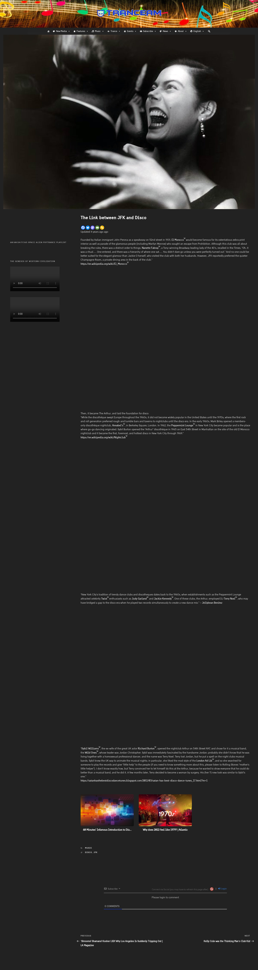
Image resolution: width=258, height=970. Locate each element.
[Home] (48, 24)
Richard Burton (146, 741)
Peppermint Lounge (182, 418)
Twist (104, 591)
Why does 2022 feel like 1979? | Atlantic (165, 822)
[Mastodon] (92, 221)
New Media (63, 24)
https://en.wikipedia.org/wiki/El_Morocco (104, 256)
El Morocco (178, 232)
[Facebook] (83, 221)
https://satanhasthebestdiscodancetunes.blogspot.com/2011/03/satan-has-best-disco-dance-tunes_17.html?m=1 (144, 773)
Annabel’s (117, 418)
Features (82, 24)
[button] (209, 24)
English (199, 24)
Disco (88, 845)
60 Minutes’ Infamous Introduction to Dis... (107, 822)
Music (99, 24)
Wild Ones (91, 745)
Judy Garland (139, 591)
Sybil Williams (90, 741)
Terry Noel (229, 591)
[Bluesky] (88, 221)
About (182, 24)
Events (132, 24)
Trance (115, 24)
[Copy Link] (102, 221)
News (167, 24)
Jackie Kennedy (163, 591)
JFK (95, 845)
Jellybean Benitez (212, 595)
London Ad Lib (204, 753)
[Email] (97, 221)
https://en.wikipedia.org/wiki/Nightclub (103, 430)
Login (222, 881)
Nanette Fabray (150, 240)
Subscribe (149, 24)
